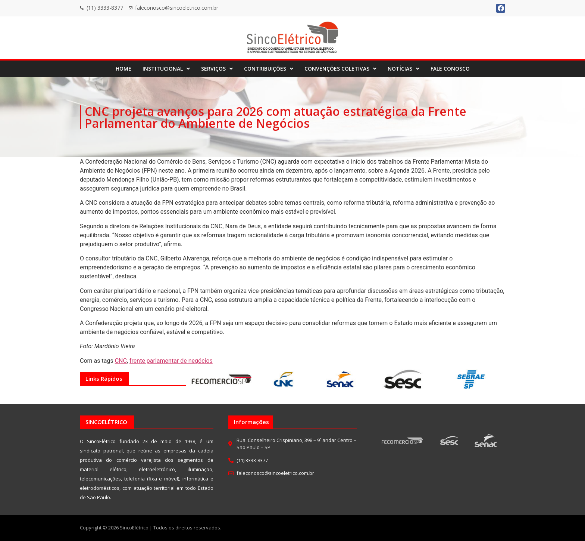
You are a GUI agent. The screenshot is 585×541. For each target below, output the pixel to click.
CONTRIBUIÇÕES (268, 68)
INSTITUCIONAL (166, 68)
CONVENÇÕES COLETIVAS (340, 68)
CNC (121, 360)
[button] (166, 69)
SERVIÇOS (217, 68)
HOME (123, 68)
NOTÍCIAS (403, 68)
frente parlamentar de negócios (171, 360)
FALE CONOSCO (450, 68)
